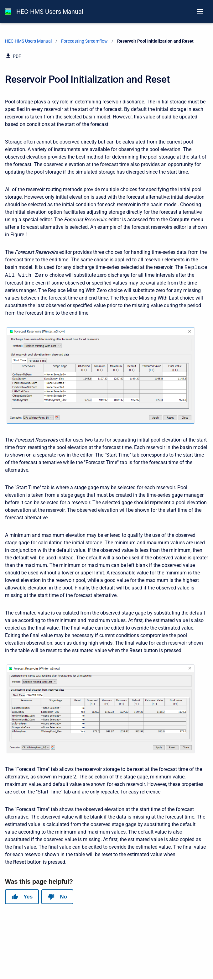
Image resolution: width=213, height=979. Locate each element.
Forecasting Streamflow (84, 41)
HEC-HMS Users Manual (49, 11)
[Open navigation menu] (200, 11)
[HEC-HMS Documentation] (8, 11)
